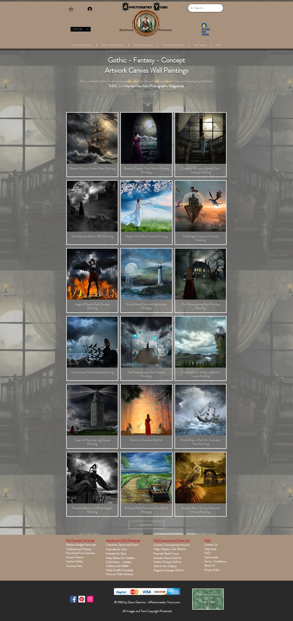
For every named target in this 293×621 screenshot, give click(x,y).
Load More (146, 525)
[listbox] (80, 29)
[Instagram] (90, 599)
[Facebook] (73, 599)
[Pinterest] (81, 599)
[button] (73, 9)
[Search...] (205, 8)
